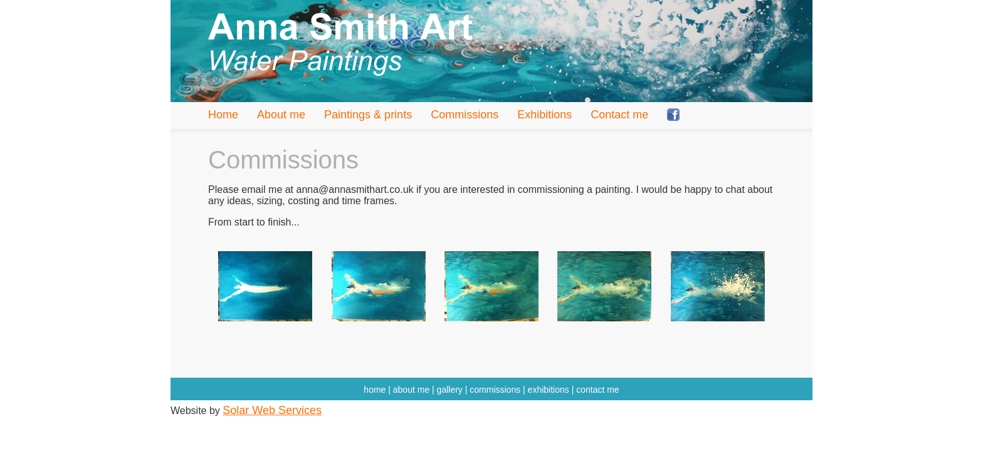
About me (281, 114)
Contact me (619, 114)
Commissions (464, 114)
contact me (597, 390)
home (375, 390)
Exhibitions (544, 114)
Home (223, 114)
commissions (495, 390)
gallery (450, 390)
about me (411, 390)
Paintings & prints (368, 114)
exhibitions (548, 390)
